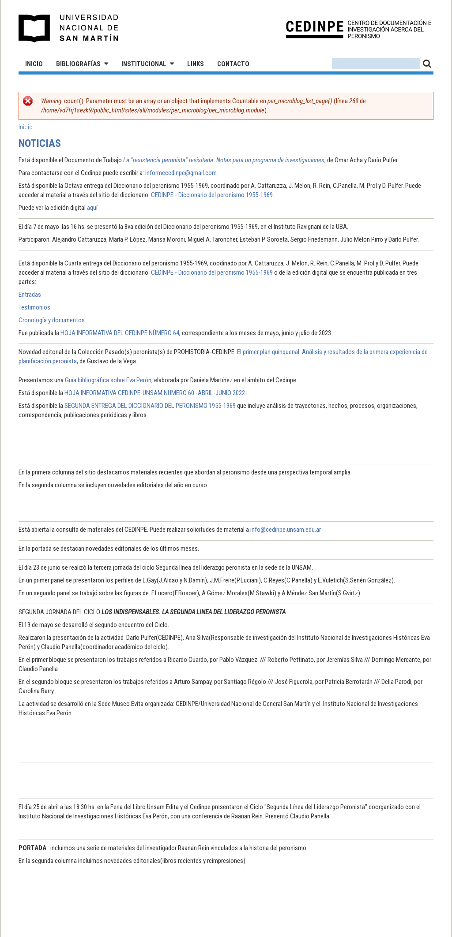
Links (195, 64)
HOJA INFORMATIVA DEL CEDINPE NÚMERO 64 (119, 333)
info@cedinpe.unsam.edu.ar (285, 530)
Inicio (34, 64)
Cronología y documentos (52, 320)
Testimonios (34, 307)
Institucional (143, 64)
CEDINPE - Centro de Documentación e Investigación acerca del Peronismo (358, 28)
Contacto (233, 64)
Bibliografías (78, 64)
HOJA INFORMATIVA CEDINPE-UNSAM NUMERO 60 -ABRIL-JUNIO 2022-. (156, 393)
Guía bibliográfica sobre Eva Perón (108, 380)
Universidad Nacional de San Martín (69, 29)
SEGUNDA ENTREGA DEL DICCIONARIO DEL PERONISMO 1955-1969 (150, 406)
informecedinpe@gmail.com (181, 173)
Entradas (30, 295)
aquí (92, 208)
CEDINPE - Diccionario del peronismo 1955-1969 (212, 195)
